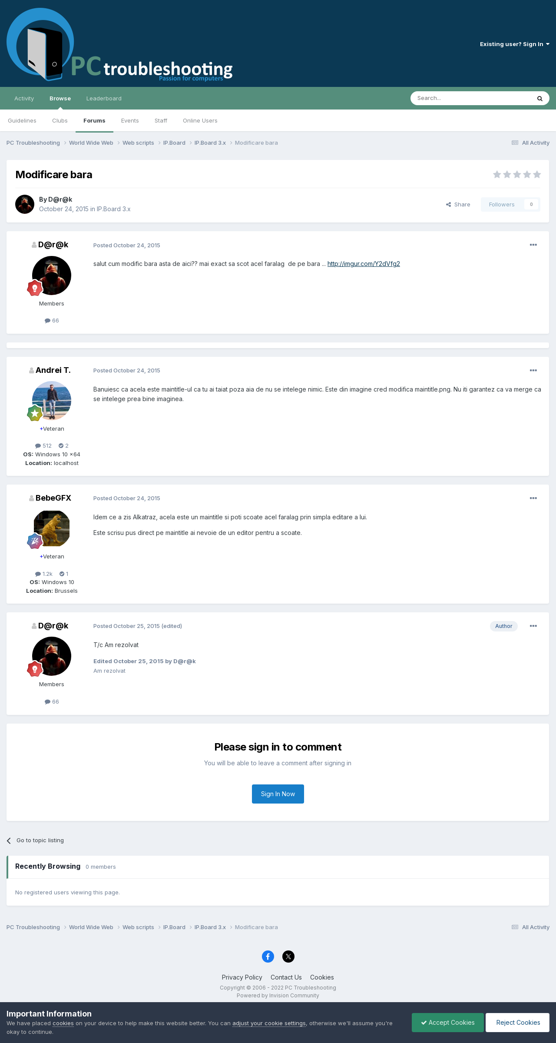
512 (43, 445)
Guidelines (22, 120)
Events (130, 120)
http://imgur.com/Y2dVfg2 (364, 263)
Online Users (200, 120)
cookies (63, 1023)
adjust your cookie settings (269, 1023)
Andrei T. (53, 370)
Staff (161, 120)
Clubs (60, 120)
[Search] (448, 98)
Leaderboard (104, 98)
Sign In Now (278, 793)
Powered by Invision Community (278, 995)
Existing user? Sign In (514, 43)
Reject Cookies (517, 1022)
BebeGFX (53, 497)
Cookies (322, 977)
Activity (24, 98)
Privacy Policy (242, 977)
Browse (60, 102)
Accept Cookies (448, 1022)
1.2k (44, 573)
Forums (94, 120)
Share (458, 204)
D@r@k (60, 199)
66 (52, 320)
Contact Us (286, 977)
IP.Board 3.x (114, 209)
